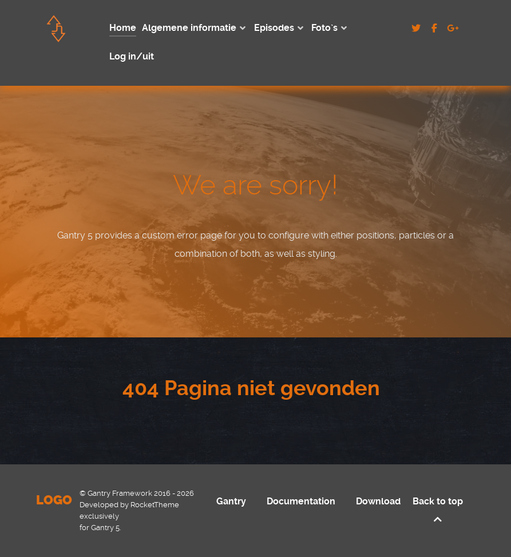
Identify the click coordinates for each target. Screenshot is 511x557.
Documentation (301, 501)
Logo (54, 500)
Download (378, 501)
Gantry (231, 501)
